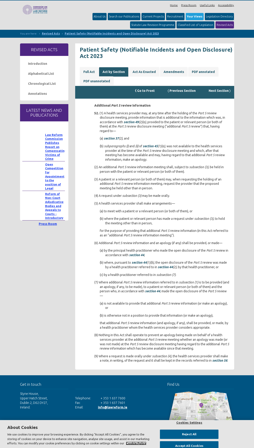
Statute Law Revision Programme (152, 24)
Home (174, 5)
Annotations (37, 93)
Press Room (188, 5)
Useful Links (207, 5)
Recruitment (175, 16)
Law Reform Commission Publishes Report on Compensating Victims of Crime (55, 146)
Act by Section (114, 72)
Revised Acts (225, 24)
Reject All (189, 434)
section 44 (136, 255)
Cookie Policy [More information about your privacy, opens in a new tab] (136, 443)
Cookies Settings (189, 422)
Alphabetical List (41, 73)
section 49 (131, 122)
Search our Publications (124, 16)
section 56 (219, 360)
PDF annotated (203, 72)
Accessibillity (226, 5)
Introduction (37, 63)
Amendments (174, 72)
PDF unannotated (96, 81)
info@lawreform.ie (112, 407)
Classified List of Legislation (195, 24)
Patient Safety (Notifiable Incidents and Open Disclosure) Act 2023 (112, 33)
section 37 (111, 138)
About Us (99, 16)
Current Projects (153, 16)
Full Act (89, 72)
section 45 (150, 146)
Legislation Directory (219, 16)
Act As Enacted (144, 72)
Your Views (195, 16)
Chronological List (42, 83)
